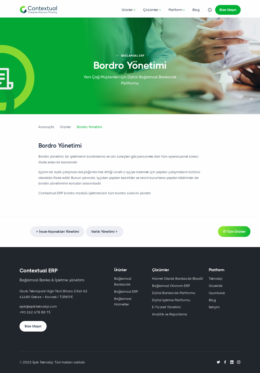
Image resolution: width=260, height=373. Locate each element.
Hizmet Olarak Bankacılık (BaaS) (177, 279)
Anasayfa (46, 127)
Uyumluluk (217, 293)
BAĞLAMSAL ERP (132, 55)
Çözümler (152, 10)
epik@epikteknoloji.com (38, 306)
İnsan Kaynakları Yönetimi (57, 232)
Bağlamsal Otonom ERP (171, 286)
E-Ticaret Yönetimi (166, 307)
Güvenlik (216, 286)
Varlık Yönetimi (104, 232)
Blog (196, 10)
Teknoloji (215, 279)
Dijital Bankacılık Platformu (173, 293)
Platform (177, 10)
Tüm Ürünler (234, 232)
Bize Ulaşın (228, 10)
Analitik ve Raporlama (169, 314)
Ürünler (129, 10)
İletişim (214, 307)
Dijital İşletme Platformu (171, 300)
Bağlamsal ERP (126, 291)
